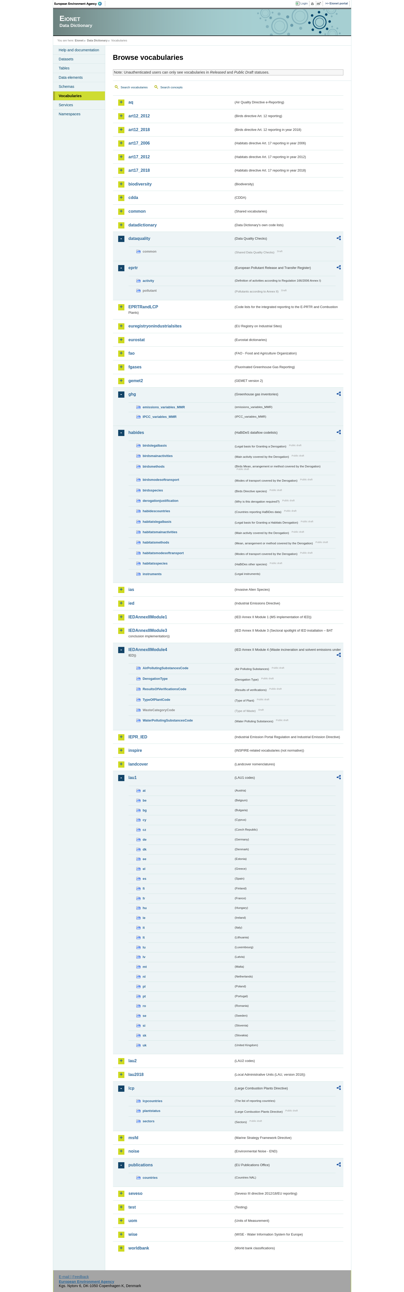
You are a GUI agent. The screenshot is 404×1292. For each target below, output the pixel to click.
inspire (135, 750)
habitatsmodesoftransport (163, 553)
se (144, 1016)
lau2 (133, 1061)
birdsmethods (154, 466)
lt (144, 937)
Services (66, 105)
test (132, 1207)
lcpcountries (152, 1101)
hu (145, 908)
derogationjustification (161, 501)
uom (133, 1220)
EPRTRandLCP (143, 307)
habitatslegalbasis (157, 522)
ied (131, 603)
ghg (132, 394)
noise (134, 1151)
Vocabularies (70, 96)
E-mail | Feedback (74, 1277)
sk (144, 1035)
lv (144, 957)
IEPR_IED (138, 737)
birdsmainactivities (158, 456)
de (145, 839)
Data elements (71, 77)
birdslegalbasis (155, 445)
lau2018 (136, 1074)
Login (304, 3)
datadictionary (143, 225)
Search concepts (171, 87)
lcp (131, 1088)
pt (144, 996)
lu (144, 947)
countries (150, 1178)
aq (131, 102)
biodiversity (140, 184)
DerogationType (155, 679)
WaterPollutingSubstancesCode (168, 720)
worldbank (139, 1248)
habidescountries (156, 511)
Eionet (79, 40)
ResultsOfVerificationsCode (165, 689)
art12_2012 (139, 116)
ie (144, 918)
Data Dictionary (97, 40)
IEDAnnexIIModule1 (148, 617)
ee (144, 859)
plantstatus (151, 1111)
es (144, 879)
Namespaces (70, 114)
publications (141, 1165)
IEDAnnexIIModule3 (148, 630)
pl (144, 986)
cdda (133, 197)
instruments (152, 574)
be (145, 800)
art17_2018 (139, 170)
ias (131, 589)
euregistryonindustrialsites (155, 326)
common (137, 211)
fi (144, 888)
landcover (138, 764)
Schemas (66, 86)
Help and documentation (79, 50)
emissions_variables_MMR (164, 407)
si (144, 1025)
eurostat (137, 340)
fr (144, 898)
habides (136, 432)
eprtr (133, 268)
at (144, 791)
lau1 (133, 777)
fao (132, 353)
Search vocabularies (134, 87)
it (144, 928)
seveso (136, 1193)
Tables (64, 68)
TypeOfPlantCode (156, 700)
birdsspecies (153, 490)
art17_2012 (139, 157)
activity (148, 281)
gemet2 (136, 381)
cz (144, 830)
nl (144, 977)
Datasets (66, 59)
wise (133, 1234)
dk (145, 849)
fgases (135, 367)
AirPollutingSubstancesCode (165, 668)
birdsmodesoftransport (161, 480)
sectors (149, 1121)
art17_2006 (139, 143)
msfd (133, 1138)
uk (145, 1045)
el (144, 869)
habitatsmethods (156, 542)
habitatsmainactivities (160, 532)
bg (145, 810)
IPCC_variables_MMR (160, 417)
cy (144, 820)
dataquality (139, 238)
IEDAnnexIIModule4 (148, 649)
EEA (79, 3)
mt (145, 967)
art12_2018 (139, 129)
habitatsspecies (155, 563)
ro (144, 1006)
